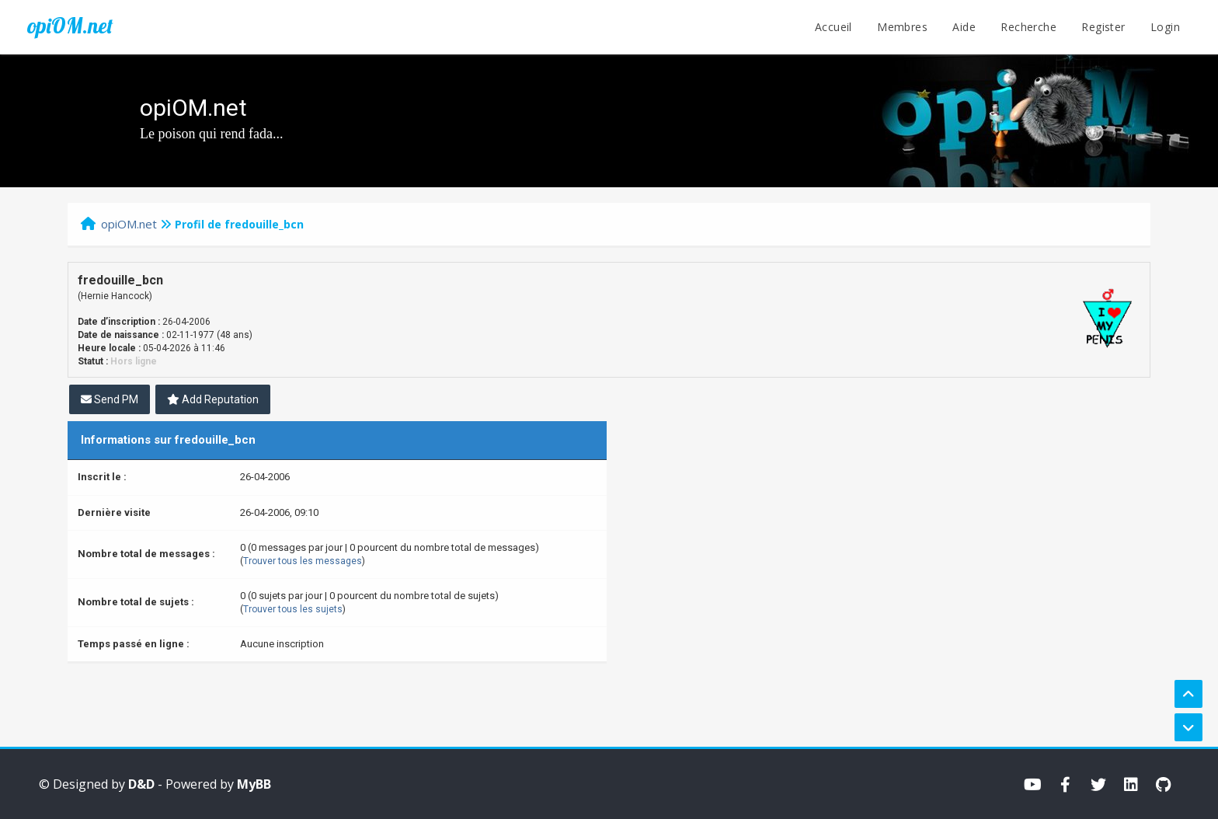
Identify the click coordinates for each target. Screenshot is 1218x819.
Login (1165, 26)
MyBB (254, 784)
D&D (141, 784)
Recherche (1028, 26)
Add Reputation (213, 399)
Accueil (833, 26)
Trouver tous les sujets (293, 609)
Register (1103, 26)
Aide (964, 26)
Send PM (109, 399)
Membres (902, 26)
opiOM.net (70, 25)
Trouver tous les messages (302, 561)
